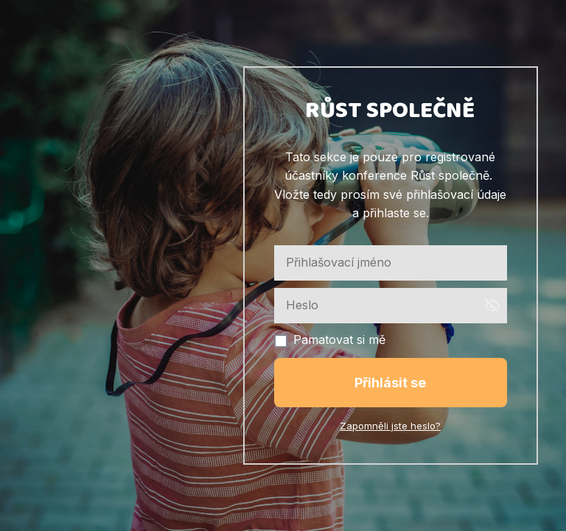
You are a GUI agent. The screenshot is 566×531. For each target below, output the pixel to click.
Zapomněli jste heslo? (390, 426)
